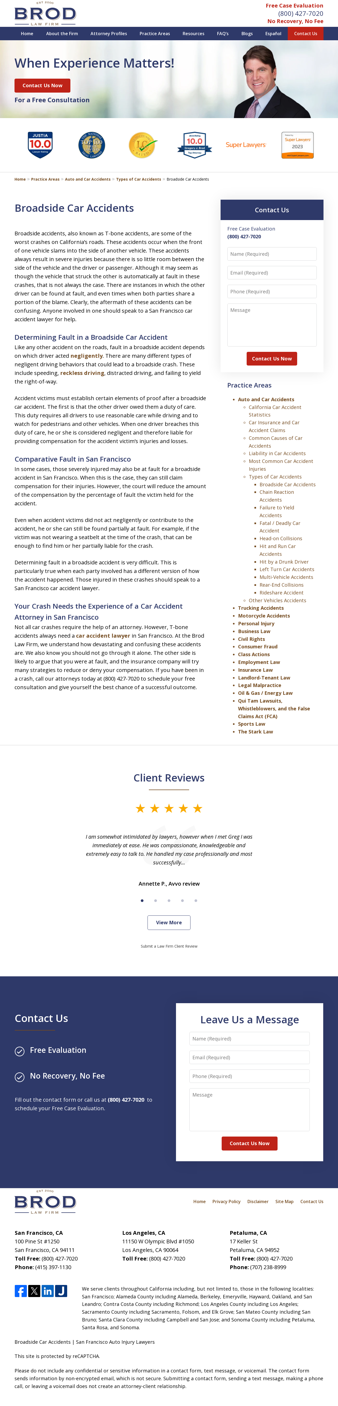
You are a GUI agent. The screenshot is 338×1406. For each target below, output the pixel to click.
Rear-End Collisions (282, 585)
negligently (86, 355)
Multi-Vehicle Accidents (286, 577)
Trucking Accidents (261, 608)
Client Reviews (169, 777)
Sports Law (251, 724)
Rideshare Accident (282, 592)
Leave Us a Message (249, 1019)
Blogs (247, 33)
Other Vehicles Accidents (277, 600)
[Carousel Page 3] (169, 900)
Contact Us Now (42, 85)
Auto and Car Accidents (88, 179)
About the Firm (62, 33)
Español (273, 33)
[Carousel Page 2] (155, 900)
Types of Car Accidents (138, 179)
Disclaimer (258, 1201)
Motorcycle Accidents (264, 615)
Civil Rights (251, 639)
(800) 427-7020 (300, 13)
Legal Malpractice (259, 685)
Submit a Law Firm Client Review (169, 946)
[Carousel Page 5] (196, 900)
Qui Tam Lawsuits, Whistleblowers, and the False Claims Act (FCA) (274, 708)
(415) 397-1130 (53, 1267)
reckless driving (82, 373)
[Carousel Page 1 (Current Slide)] (142, 900)
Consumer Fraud (258, 646)
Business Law (254, 631)
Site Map (284, 1201)
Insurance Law (255, 670)
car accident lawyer (103, 635)
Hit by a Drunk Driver (284, 561)
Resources (193, 33)
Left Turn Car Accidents (287, 569)
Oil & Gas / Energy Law (265, 693)
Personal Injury (256, 623)
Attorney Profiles (109, 33)
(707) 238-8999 (268, 1267)
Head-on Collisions (281, 538)
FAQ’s (223, 33)
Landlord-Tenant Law (264, 677)
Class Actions (254, 654)
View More (169, 922)
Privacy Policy (227, 1201)
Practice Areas (155, 33)
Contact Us (305, 33)
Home (27, 33)
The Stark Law (255, 731)
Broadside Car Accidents (288, 484)
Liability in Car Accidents (277, 453)
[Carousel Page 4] (182, 900)
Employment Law (259, 662)
